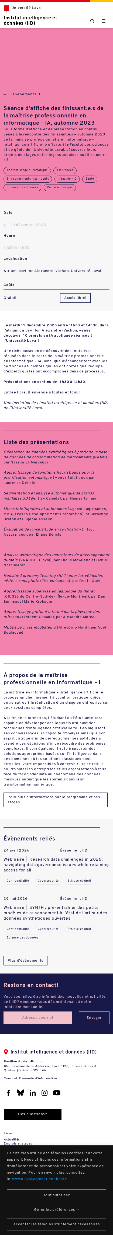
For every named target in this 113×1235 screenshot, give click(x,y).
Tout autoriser (56, 1195)
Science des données (22, 187)
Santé (89, 178)
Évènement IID (26, 94)
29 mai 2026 (16, 899)
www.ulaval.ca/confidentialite (39, 1179)
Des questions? (32, 1114)
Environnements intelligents (28, 178)
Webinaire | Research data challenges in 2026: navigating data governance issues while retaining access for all (56, 865)
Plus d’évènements (25, 961)
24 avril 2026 (16, 851)
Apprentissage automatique (27, 170)
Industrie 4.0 (67, 178)
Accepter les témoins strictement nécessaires (56, 1224)
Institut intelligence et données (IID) (30, 21)
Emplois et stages (18, 1143)
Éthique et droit (79, 881)
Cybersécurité (48, 881)
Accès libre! (75, 298)
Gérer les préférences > (56, 1210)
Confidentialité (18, 881)
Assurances (64, 170)
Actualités (12, 1139)
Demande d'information (38, 1078)
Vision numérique (60, 187)
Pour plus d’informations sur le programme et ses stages (54, 799)
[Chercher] (92, 21)
